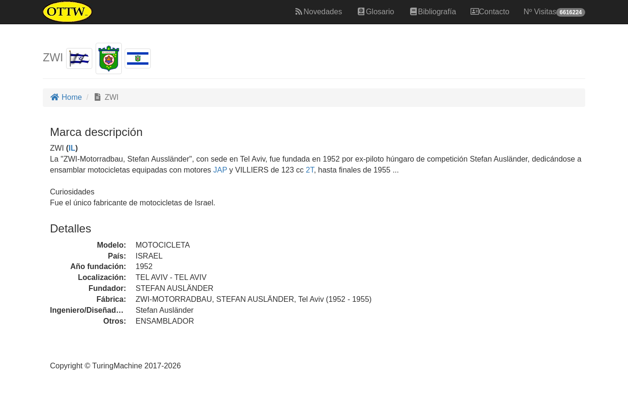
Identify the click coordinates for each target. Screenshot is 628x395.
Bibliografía (432, 12)
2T (310, 170)
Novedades (318, 12)
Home (66, 97)
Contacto (490, 12)
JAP (219, 170)
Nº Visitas (554, 12)
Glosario (375, 12)
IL (72, 148)
